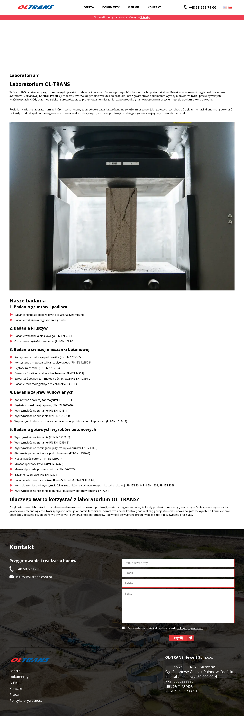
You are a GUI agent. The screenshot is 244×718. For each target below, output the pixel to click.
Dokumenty (111, 7)
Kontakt (154, 7)
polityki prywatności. (190, 628)
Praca (14, 696)
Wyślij (178, 638)
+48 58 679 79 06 (29, 569)
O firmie (133, 7)
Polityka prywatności (27, 702)
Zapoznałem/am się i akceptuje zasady (165, 628)
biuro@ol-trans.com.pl (34, 576)
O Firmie (16, 683)
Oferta (89, 7)
